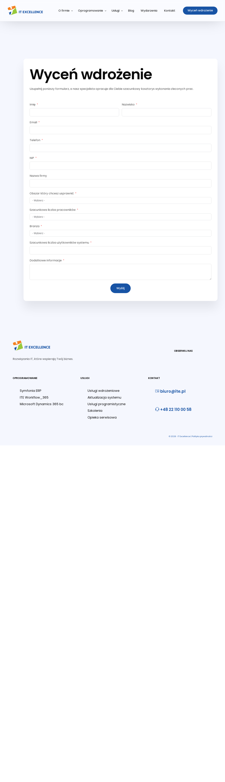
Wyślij (120, 288)
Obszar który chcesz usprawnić (52, 193)
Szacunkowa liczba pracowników (53, 210)
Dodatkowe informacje (46, 260)
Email (33, 122)
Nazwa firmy (38, 176)
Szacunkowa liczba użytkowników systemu (59, 243)
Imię (32, 104)
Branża (34, 226)
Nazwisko (128, 104)
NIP (32, 158)
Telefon (35, 140)
